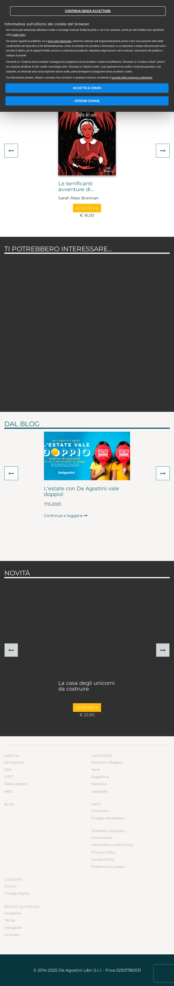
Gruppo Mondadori (107, 818)
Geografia (99, 791)
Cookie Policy (103, 859)
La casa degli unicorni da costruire (86, 686)
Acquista (87, 208)
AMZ (8, 791)
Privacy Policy (103, 852)
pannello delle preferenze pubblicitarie (132, 77)
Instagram (13, 927)
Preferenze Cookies (108, 866)
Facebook (13, 913)
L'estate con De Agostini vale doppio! (81, 491)
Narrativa (99, 784)
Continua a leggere (66, 515)
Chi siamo (100, 811)
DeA (8, 769)
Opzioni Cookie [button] (87, 101)
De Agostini (14, 762)
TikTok (9, 920)
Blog (9, 804)
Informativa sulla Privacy (112, 845)
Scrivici (10, 886)
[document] (87, 41)
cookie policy (19, 34)
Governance (101, 837)
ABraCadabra (15, 784)
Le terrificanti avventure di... (76, 187)
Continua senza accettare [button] (88, 11)
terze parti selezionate (59, 41)
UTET (8, 776)
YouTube (11, 935)
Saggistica (100, 776)
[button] (11, 150)
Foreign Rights (17, 893)
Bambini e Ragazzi (107, 762)
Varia (95, 769)
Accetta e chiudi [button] (87, 88)
